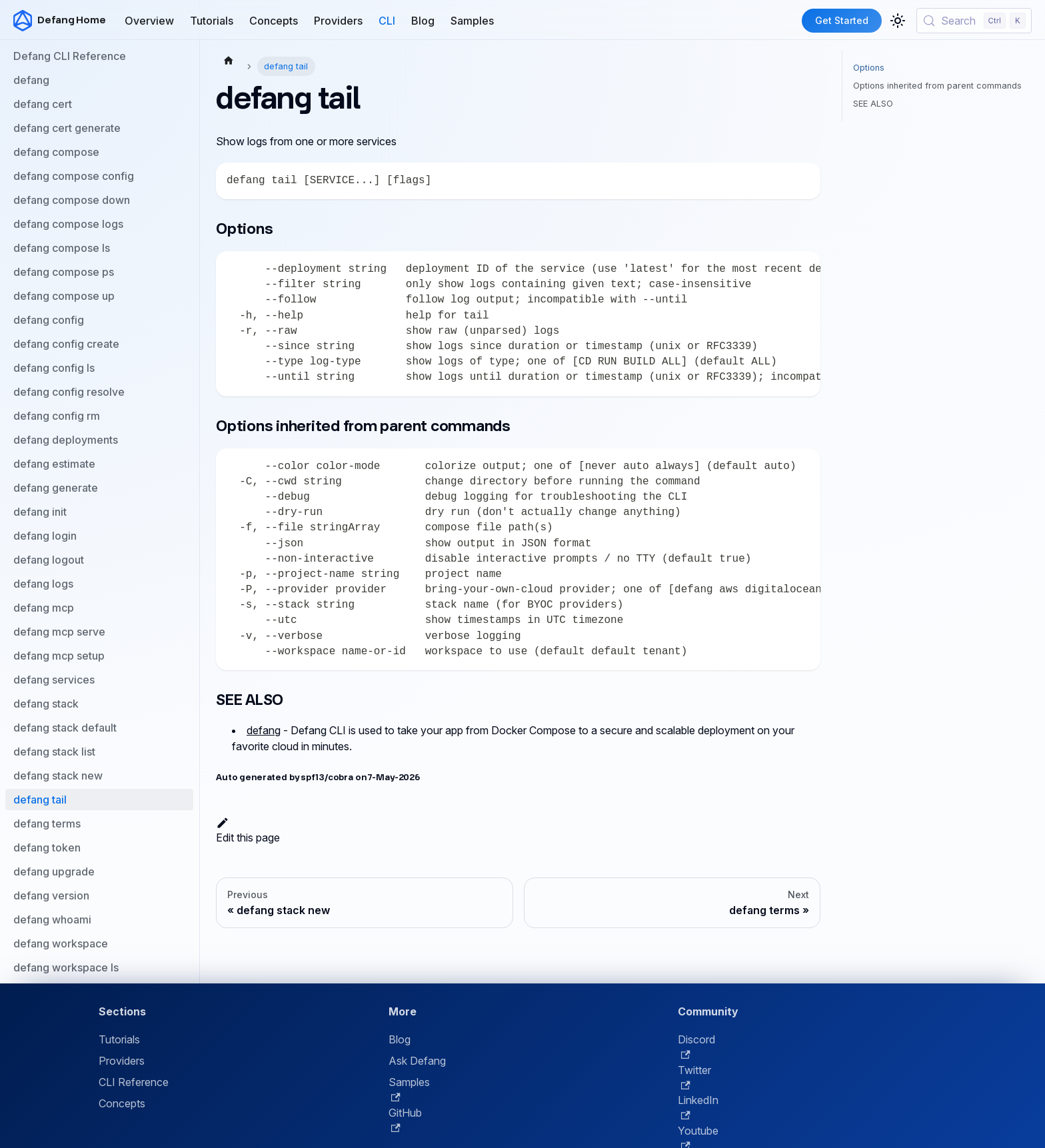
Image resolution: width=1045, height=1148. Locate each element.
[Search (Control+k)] (974, 20)
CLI (387, 20)
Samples (472, 20)
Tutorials (211, 20)
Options (868, 68)
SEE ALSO (873, 104)
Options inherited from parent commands (937, 86)
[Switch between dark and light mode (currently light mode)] (897, 20)
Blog (423, 20)
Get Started (841, 20)
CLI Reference (134, 1082)
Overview (149, 20)
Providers (338, 20)
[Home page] (228, 60)
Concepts (273, 20)
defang (264, 730)
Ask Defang (417, 1060)
